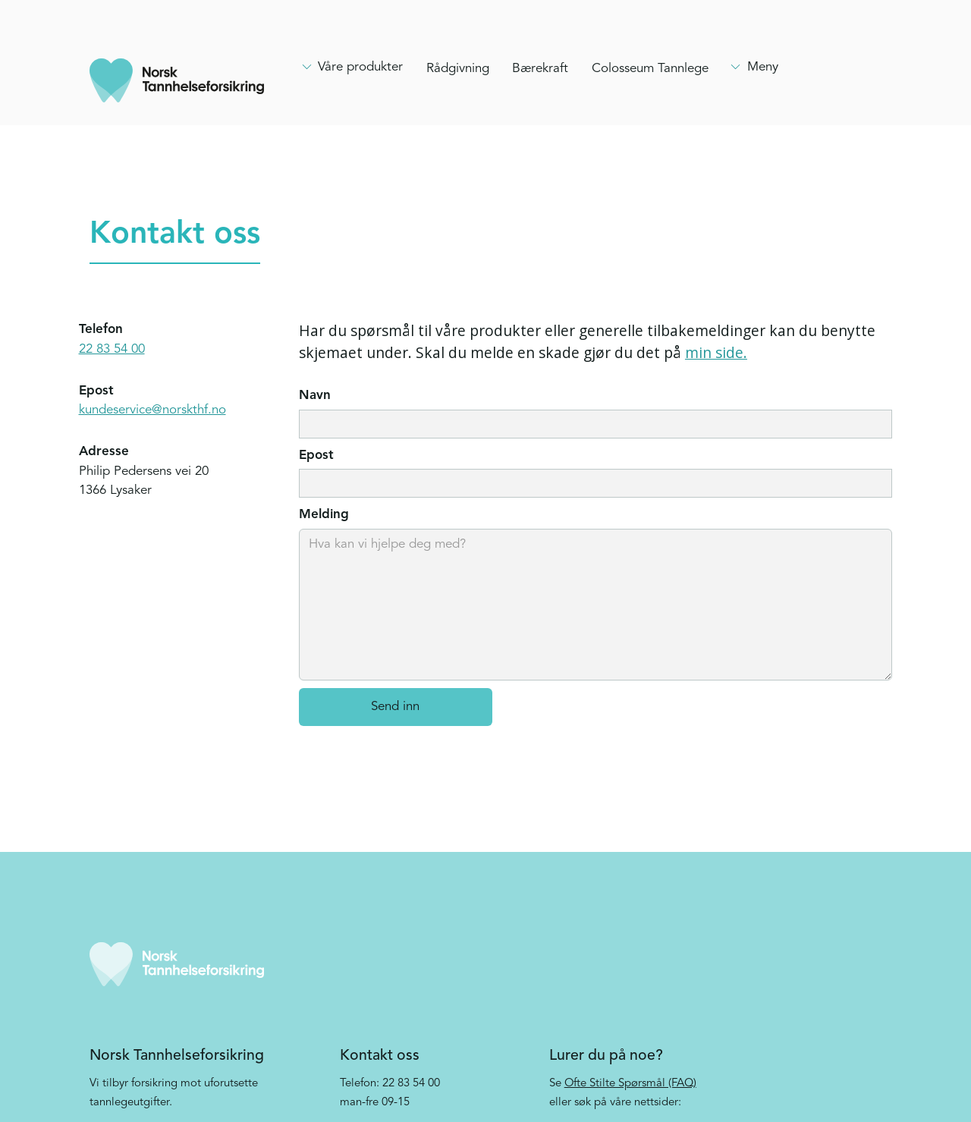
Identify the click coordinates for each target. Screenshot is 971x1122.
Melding (324, 514)
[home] (177, 80)
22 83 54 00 (112, 349)
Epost (316, 455)
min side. (716, 352)
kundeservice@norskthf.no (152, 410)
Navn (315, 395)
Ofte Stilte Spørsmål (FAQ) (630, 1083)
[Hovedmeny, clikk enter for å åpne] (352, 67)
